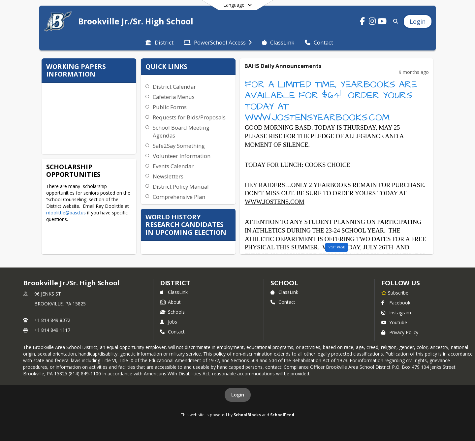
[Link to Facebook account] (362, 22)
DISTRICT (175, 282)
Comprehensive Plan (179, 197)
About (170, 302)
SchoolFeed (282, 414)
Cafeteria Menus (174, 97)
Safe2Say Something (179, 145)
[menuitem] (159, 41)
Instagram (396, 312)
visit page (337, 247)
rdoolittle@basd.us (66, 212)
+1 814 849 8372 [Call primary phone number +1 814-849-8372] (52, 320)
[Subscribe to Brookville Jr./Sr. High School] (394, 292)
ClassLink (174, 292)
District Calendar (174, 86)
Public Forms (170, 107)
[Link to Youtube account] (382, 22)
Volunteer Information (181, 156)
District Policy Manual (181, 186)
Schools (172, 312)
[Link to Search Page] (394, 21)
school (284, 282)
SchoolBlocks (247, 414)
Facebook (395, 302)
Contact (172, 332)
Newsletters (168, 176)
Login (237, 395)
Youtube (394, 322)
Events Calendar (173, 166)
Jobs (168, 322)
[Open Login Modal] (417, 21)
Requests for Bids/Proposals (189, 117)
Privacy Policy (399, 332)
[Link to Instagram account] (372, 22)
